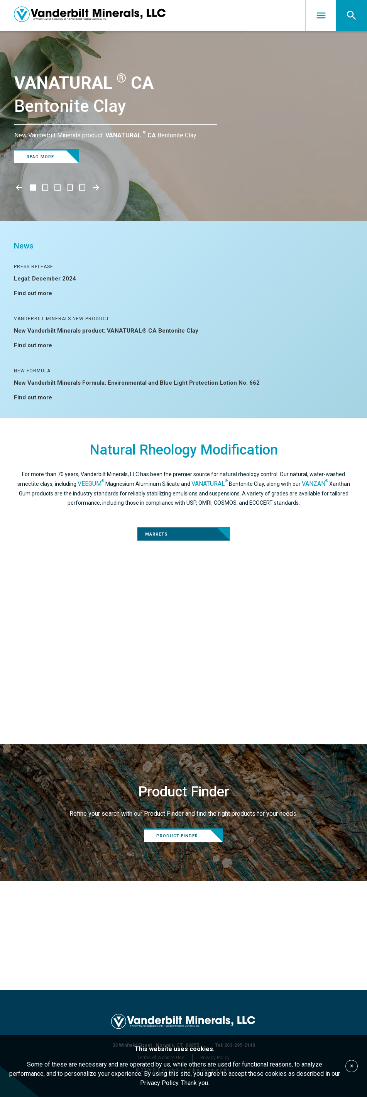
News (24, 245)
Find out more (37, 293)
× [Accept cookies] (351, 1066)
